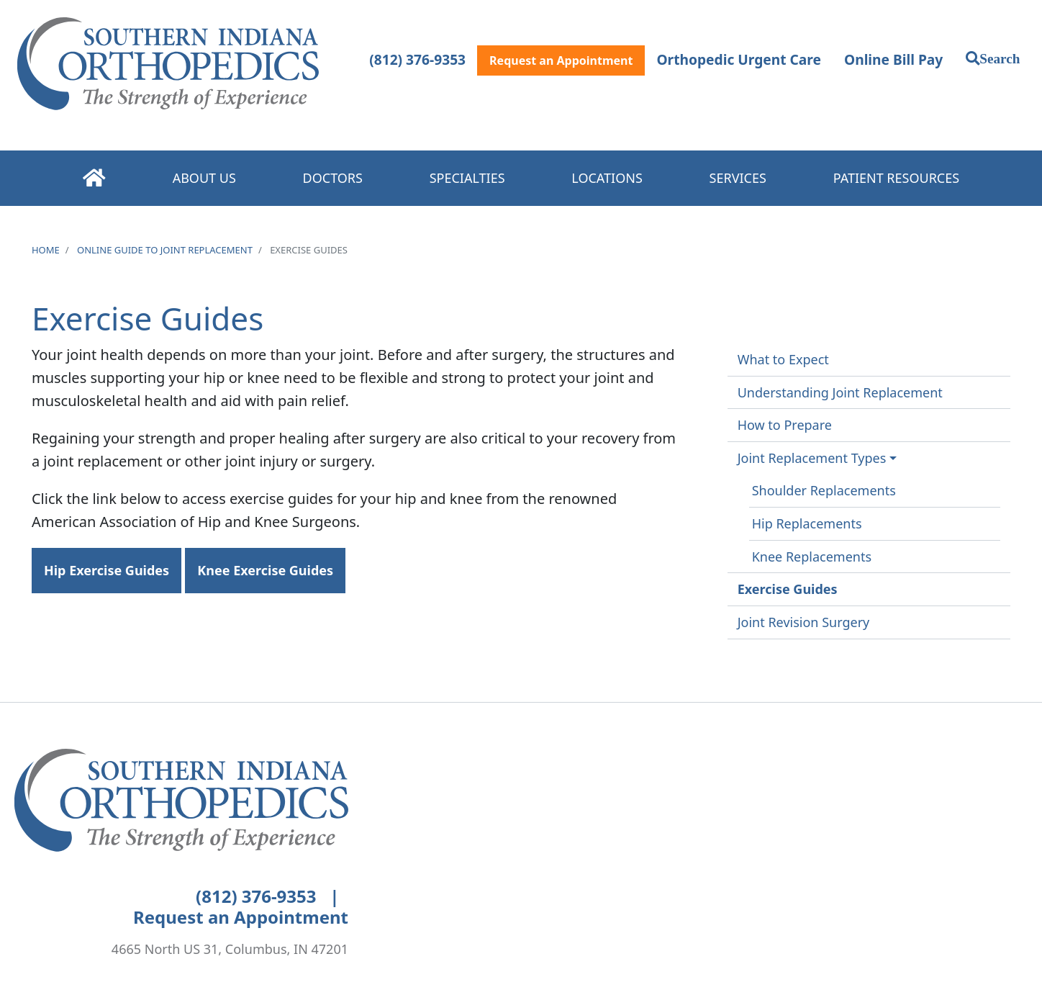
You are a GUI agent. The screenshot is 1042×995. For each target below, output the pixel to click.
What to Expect (783, 359)
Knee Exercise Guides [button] (265, 570)
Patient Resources (896, 177)
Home (94, 177)
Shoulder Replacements (824, 490)
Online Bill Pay (893, 59)
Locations (606, 177)
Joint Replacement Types (812, 458)
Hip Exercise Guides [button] (106, 570)
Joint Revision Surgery (804, 622)
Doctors (333, 177)
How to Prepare (785, 424)
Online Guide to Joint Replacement (165, 249)
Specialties (467, 177)
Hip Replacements (807, 523)
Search (999, 58)
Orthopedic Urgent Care (738, 59)
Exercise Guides (788, 589)
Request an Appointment (561, 60)
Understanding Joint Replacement (840, 392)
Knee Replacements (811, 556)
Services (738, 177)
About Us (204, 177)
